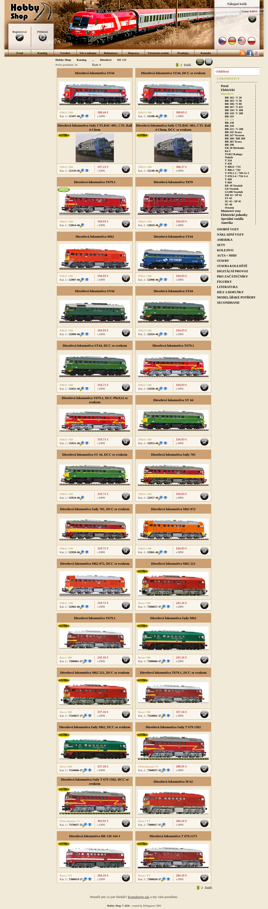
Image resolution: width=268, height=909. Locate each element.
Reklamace (111, 53)
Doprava (133, 53)
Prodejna (182, 53)
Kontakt (205, 53)
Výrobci (65, 53)
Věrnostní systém (158, 53)
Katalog (42, 53)
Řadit (96, 64)
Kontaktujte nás (138, 897)
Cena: (245, 11)
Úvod (19, 53)
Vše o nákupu (88, 53)
